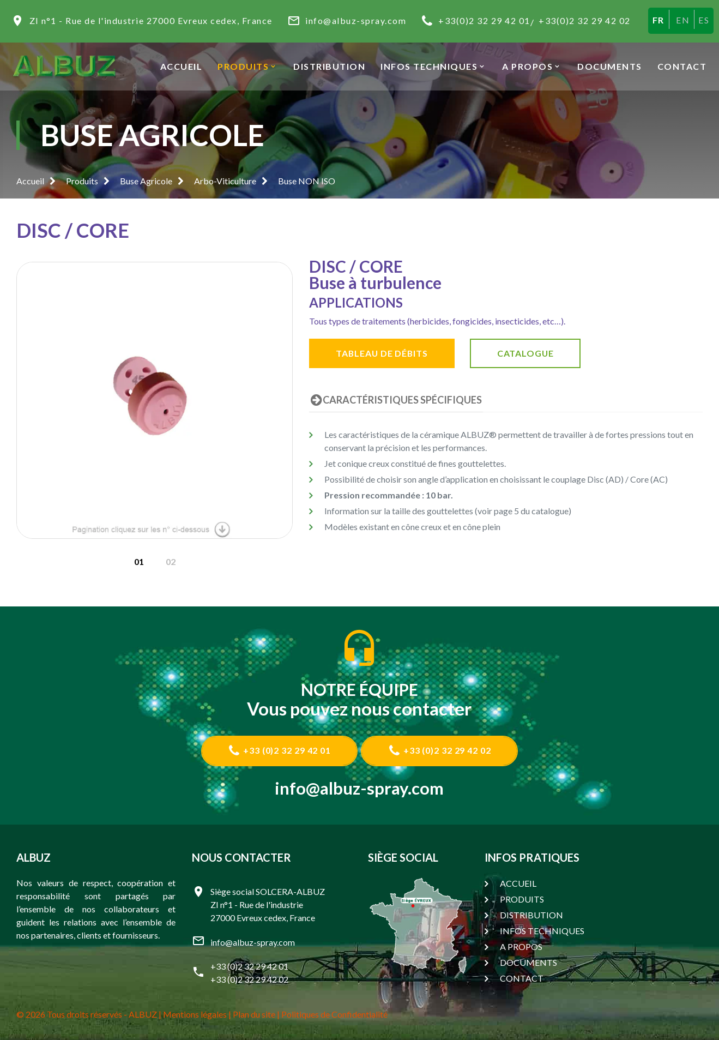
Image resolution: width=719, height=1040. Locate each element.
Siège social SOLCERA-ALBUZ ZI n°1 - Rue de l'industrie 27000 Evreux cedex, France (267, 904)
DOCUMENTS (609, 66)
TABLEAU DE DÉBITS (383, 353)
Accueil (30, 181)
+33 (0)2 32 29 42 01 (278, 750)
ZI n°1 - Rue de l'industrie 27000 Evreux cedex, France (151, 20)
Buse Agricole (146, 181)
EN (683, 20)
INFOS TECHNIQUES (429, 66)
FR (658, 20)
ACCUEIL (181, 66)
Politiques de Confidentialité (334, 1014)
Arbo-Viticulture (225, 181)
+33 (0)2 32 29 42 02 (440, 750)
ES (703, 20)
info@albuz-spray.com (355, 20)
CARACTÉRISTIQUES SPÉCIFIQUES (395, 399)
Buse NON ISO (306, 181)
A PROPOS (527, 66)
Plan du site (254, 1014)
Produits (82, 181)
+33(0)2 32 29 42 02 (585, 20)
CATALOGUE (529, 353)
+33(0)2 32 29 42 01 (484, 20)
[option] (155, 400)
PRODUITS (243, 66)
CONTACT (682, 66)
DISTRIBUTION (329, 66)
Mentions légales (195, 1014)
